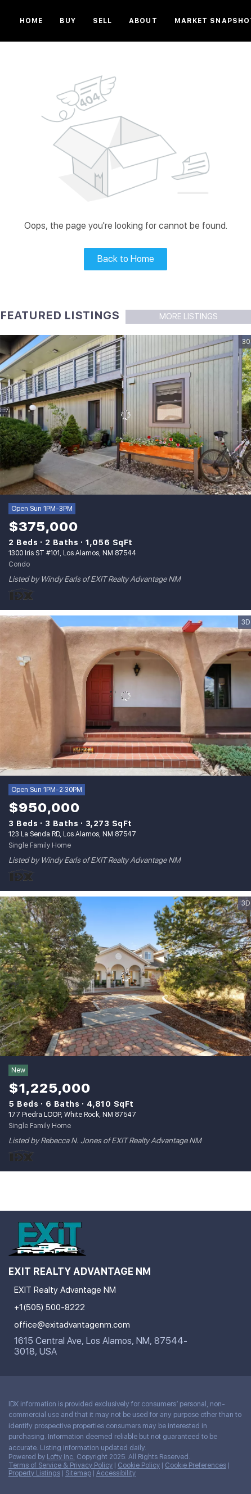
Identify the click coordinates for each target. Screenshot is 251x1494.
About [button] (143, 21)
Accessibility (116, 1473)
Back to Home (125, 258)
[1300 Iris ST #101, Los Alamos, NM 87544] (125, 415)
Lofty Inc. (61, 1457)
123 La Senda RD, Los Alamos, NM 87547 (72, 834)
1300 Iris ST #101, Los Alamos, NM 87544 (72, 553)
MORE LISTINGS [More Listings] (188, 316)
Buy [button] (67, 21)
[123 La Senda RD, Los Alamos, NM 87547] (125, 695)
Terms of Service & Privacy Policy (60, 1465)
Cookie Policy (139, 1465)
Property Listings (34, 1473)
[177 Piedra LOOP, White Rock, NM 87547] (125, 977)
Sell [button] (102, 21)
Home (31, 21)
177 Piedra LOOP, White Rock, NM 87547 (72, 1115)
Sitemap (78, 1473)
